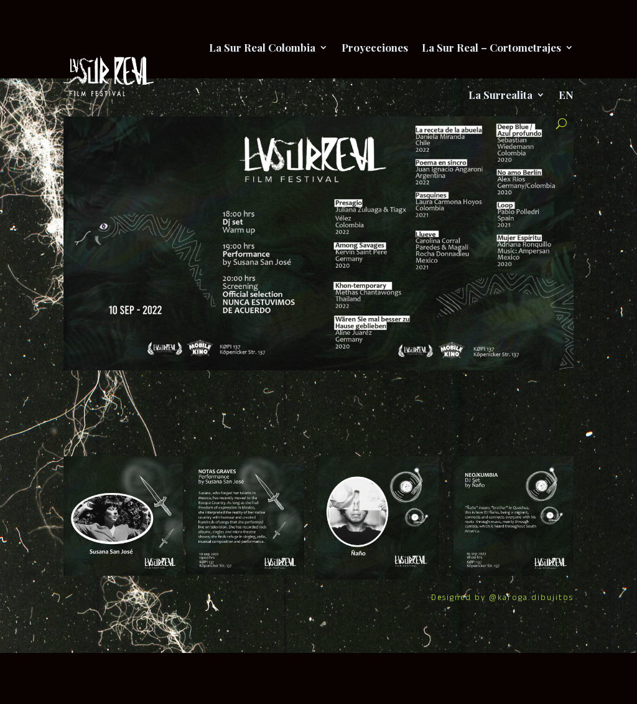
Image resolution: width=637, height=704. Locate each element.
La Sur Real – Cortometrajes (491, 47)
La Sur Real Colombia (262, 47)
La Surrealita (500, 94)
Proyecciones (375, 47)
